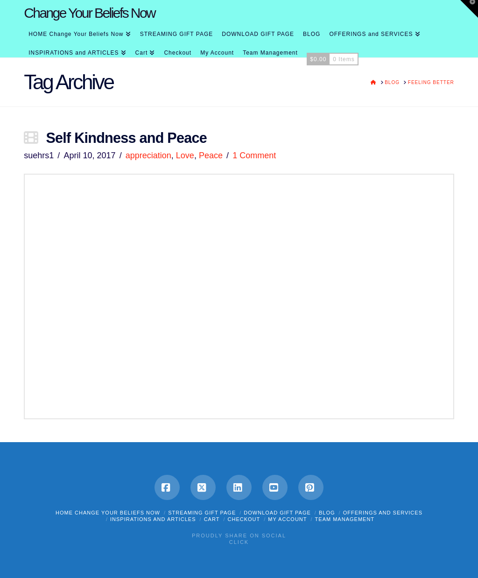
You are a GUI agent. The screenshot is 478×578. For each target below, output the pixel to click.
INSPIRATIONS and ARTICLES (153, 519)
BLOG (327, 512)
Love (185, 155)
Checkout (244, 519)
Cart (212, 519)
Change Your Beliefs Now (89, 13)
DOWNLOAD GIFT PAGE (277, 512)
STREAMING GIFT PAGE (202, 512)
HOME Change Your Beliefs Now (108, 512)
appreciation (148, 155)
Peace (211, 155)
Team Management (344, 519)
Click (239, 542)
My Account (287, 519)
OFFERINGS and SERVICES (382, 512)
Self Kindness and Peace (126, 138)
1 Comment (254, 155)
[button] (469, 9)
